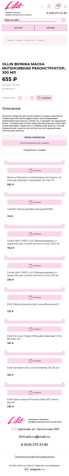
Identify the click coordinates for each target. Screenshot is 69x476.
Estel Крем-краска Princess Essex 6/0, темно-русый (33, 401)
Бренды (51, 28)
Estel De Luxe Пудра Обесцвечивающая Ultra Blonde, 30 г (34, 337)
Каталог (18, 28)
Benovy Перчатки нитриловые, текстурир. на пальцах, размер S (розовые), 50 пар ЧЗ (34, 179)
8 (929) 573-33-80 (34, 445)
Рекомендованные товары (34, 143)
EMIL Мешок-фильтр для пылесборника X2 (33, 304)
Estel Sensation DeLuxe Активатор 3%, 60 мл (33, 367)
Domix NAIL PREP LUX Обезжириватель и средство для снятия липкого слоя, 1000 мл (33, 242)
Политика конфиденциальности (34, 456)
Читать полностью (34, 137)
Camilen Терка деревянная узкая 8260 (30, 209)
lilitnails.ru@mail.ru (34, 437)
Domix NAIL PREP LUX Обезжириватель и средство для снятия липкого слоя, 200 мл (33, 274)
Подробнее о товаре (34, 150)
